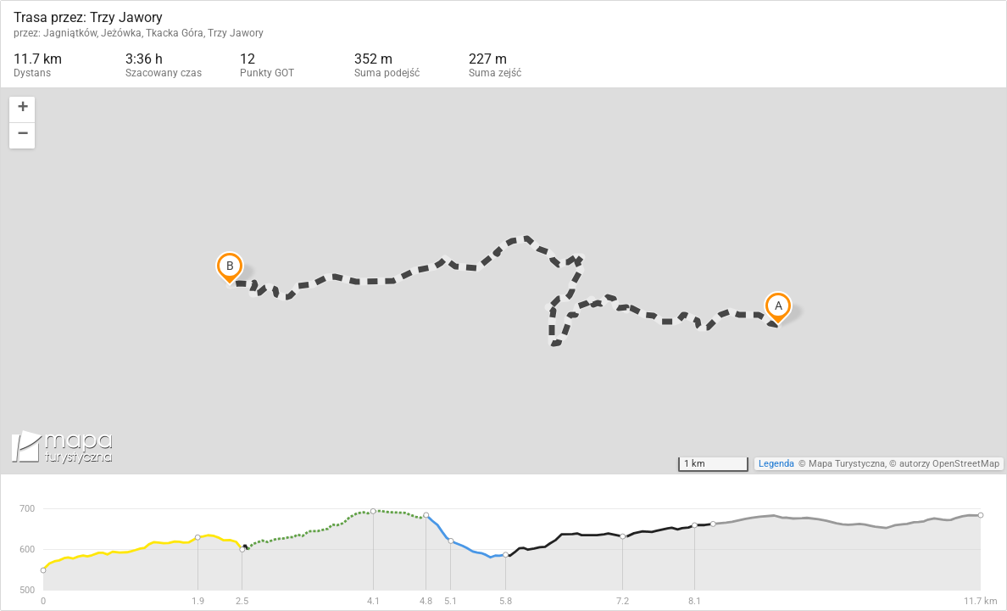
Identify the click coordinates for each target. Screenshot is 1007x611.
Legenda (776, 463)
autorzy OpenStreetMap (949, 463)
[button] (22, 110)
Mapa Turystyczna (847, 463)
